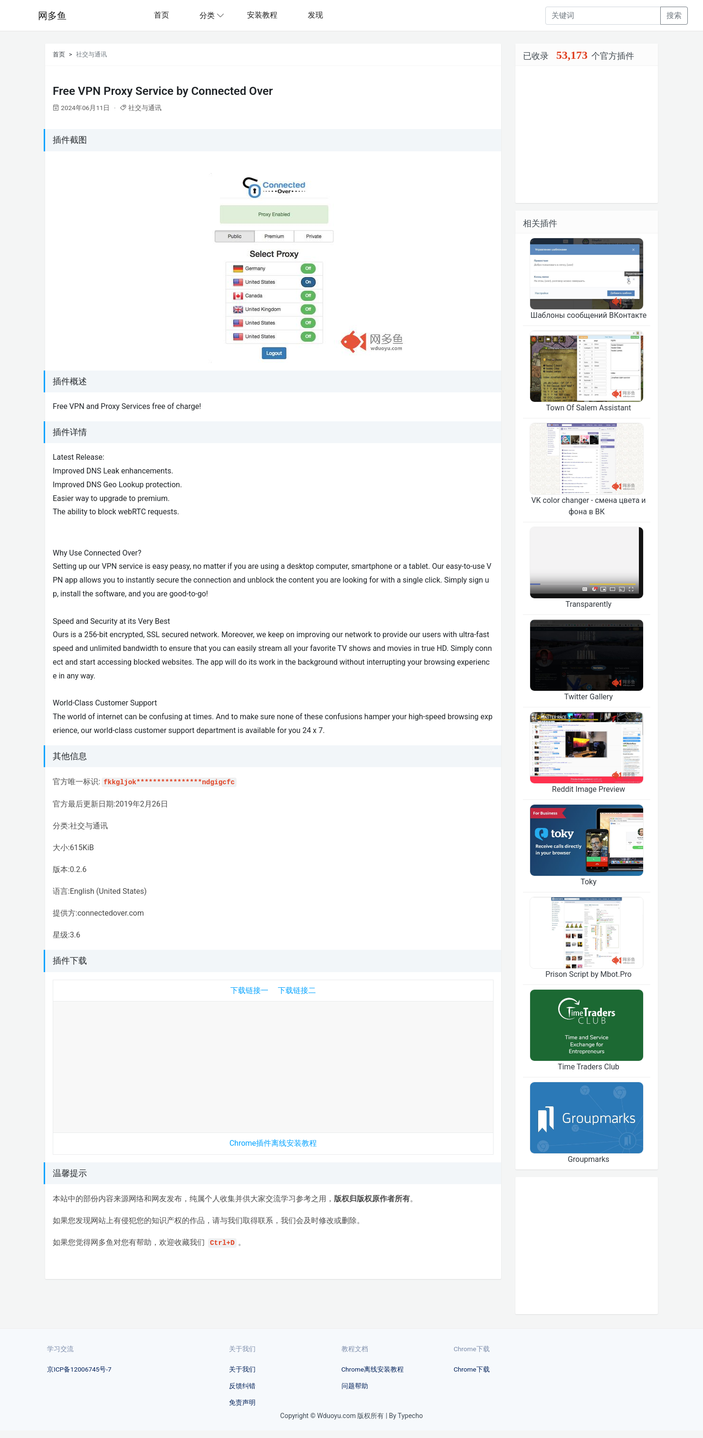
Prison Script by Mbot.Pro (588, 974)
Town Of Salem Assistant (588, 407)
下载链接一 (249, 990)
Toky (588, 881)
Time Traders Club (588, 1066)
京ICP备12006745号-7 (79, 1369)
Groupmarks (588, 1159)
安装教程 (262, 14)
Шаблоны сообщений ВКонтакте (588, 315)
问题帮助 (355, 1386)
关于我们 (242, 1369)
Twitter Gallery (588, 696)
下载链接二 (297, 990)
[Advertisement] (273, 1064)
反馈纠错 (242, 1386)
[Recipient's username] (603, 16)
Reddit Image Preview (588, 789)
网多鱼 (52, 15)
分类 (207, 15)
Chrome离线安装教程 (373, 1369)
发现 (315, 14)
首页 (161, 14)
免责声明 (242, 1402)
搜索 (674, 15)
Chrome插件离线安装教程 (273, 1143)
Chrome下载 (472, 1369)
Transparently (589, 604)
